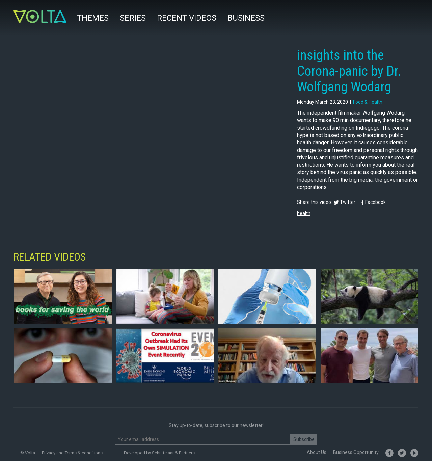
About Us (316, 452)
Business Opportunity (356, 452)
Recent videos (186, 18)
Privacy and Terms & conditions (72, 452)
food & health (367, 102)
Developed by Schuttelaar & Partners (159, 452)
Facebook (375, 202)
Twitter (347, 202)
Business (246, 18)
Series (133, 18)
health (303, 213)
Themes (93, 18)
